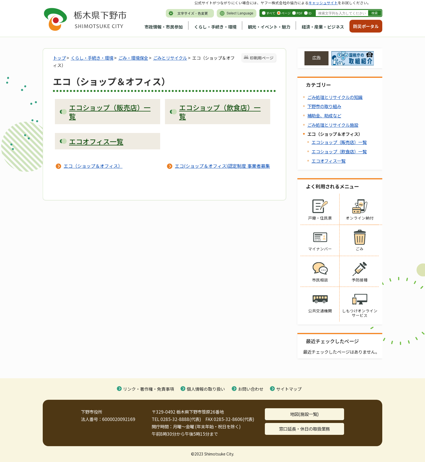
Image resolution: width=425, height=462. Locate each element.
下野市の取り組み (324, 106)
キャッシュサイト (323, 2)
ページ (286, 13)
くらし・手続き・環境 (215, 27)
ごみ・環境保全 (133, 58)
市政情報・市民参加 (164, 27)
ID (310, 13)
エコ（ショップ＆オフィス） (93, 166)
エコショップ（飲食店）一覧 (339, 151)
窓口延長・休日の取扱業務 (304, 429)
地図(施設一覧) (304, 414)
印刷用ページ (262, 58)
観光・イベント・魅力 (269, 27)
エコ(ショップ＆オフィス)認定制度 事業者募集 (222, 166)
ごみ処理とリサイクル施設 (332, 125)
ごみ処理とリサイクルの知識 (334, 97)
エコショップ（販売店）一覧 (339, 142)
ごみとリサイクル (170, 58)
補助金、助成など (324, 115)
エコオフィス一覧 (328, 161)
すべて (270, 13)
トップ (59, 58)
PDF (299, 13)
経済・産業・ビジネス (323, 27)
